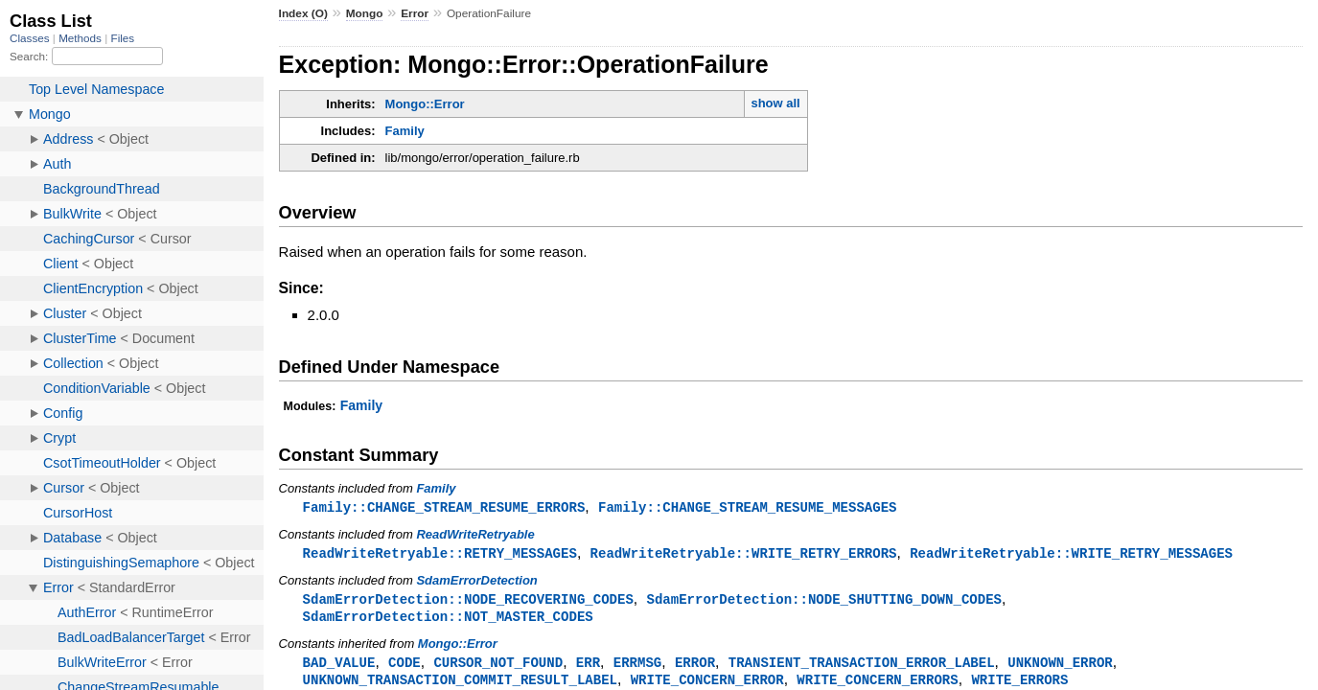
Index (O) (303, 13)
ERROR (695, 666)
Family (405, 131)
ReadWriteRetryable (475, 535)
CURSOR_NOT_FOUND (498, 666)
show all (775, 103)
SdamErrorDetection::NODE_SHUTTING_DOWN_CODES (823, 601)
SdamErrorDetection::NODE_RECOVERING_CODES (468, 601)
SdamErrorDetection (476, 582)
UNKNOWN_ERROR (1059, 666)
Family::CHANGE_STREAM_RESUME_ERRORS (444, 507)
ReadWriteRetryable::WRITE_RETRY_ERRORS (743, 554)
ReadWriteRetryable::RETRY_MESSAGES (440, 554)
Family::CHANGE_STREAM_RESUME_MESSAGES (747, 507)
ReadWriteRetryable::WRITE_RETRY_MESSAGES (1071, 554)
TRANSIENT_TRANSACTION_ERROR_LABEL (861, 666)
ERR (588, 666)
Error (414, 13)
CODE (404, 666)
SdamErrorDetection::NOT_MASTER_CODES (448, 619)
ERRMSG (637, 666)
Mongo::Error (425, 104)
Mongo (364, 13)
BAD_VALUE (339, 666)
